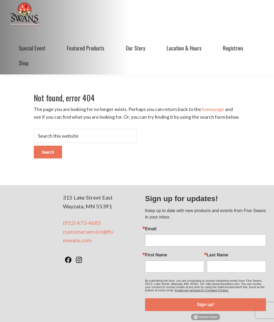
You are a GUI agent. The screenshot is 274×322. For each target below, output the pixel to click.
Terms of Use (124, 311)
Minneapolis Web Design (190, 311)
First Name (156, 227)
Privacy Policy (152, 311)
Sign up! (205, 276)
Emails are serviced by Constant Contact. (202, 262)
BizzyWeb (227, 311)
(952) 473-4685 (82, 195)
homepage (213, 81)
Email (151, 201)
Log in (244, 311)
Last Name (218, 227)
